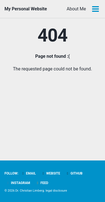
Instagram (18, 183)
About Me (76, 9)
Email (28, 173)
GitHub (74, 173)
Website (50, 173)
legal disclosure (56, 190)
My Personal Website (25, 9)
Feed (42, 183)
